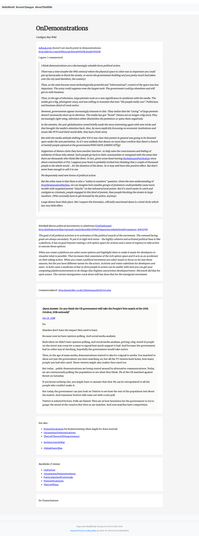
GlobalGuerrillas (53, 448)
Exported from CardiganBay (83, 531)
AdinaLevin (45, 47)
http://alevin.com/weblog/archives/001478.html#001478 (70, 51)
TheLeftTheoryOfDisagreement (62, 436)
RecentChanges (25, 7)
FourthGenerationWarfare (55, 185)
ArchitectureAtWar (54, 442)
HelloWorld (8, 7)
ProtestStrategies (54, 429)
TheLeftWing (51, 484)
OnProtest (49, 470)
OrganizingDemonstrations (60, 432)
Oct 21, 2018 (48, 318)
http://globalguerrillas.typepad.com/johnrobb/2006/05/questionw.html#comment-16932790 (93, 229)
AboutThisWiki (43, 7)
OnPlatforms (103, 225)
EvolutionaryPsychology (136, 158)
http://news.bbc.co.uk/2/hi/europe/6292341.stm (85, 290)
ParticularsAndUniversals (58, 477)
